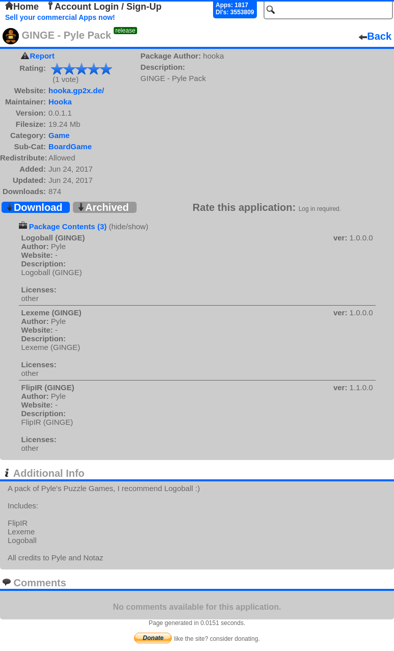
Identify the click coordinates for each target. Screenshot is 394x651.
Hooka (60, 101)
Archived (103, 207)
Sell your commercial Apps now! (60, 17)
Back (375, 36)
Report (42, 55)
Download (34, 207)
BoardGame (70, 146)
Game (59, 135)
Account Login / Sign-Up (104, 7)
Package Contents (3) (68, 226)
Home (22, 7)
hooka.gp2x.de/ (76, 90)
